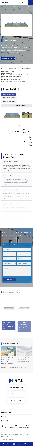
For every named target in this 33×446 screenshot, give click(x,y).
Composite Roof (6, 8)
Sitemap (3, 439)
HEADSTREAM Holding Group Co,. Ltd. (17, 434)
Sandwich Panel (17, 6)
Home (4, 6)
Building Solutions (6, 412)
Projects (3, 416)
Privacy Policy (11, 439)
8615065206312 (16, 394)
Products (10, 6)
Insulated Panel (27, 6)
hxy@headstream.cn (16, 387)
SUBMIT (10, 279)
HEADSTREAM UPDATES (12, 345)
